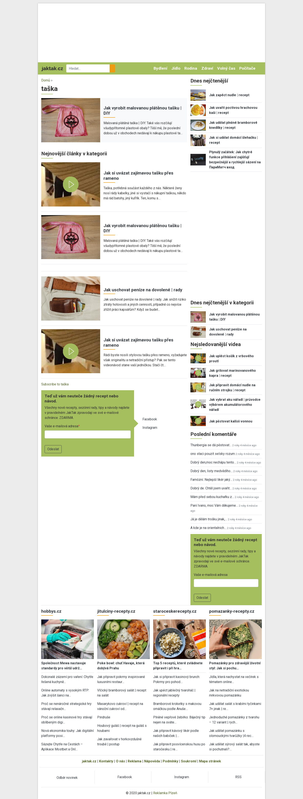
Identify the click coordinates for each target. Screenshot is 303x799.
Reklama (134, 761)
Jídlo (175, 68)
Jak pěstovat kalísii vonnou (230, 421)
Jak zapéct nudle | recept (229, 95)
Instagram (149, 428)
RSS (238, 777)
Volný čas (226, 68)
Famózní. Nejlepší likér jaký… (211, 480)
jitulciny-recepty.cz (116, 611)
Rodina (190, 68)
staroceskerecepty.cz (175, 611)
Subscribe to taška (55, 384)
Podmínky (170, 761)
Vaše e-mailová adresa (61, 426)
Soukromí (188, 761)
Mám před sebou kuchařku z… (212, 497)
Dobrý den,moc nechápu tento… (213, 462)
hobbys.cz (51, 611)
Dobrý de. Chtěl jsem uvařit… (211, 488)
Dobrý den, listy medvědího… (211, 471)
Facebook (149, 419)
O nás (120, 761)
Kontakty (106, 761)
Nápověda (152, 761)
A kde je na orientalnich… (208, 528)
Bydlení (160, 68)
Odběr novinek (67, 778)
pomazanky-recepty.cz (231, 611)
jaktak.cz (89, 761)
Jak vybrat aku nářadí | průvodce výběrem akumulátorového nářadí (234, 405)
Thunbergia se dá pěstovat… (210, 445)
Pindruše (103, 717)
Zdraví (207, 68)
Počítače (247, 68)
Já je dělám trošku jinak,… (208, 519)
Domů (45, 80)
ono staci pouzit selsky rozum (212, 454)
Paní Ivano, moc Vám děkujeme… (214, 505)
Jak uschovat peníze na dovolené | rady (143, 289)
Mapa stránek (210, 761)
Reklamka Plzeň (165, 793)
